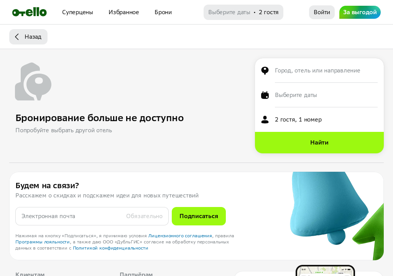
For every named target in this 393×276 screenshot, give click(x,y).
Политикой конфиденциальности (110, 248)
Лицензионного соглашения (180, 235)
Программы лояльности (42, 242)
